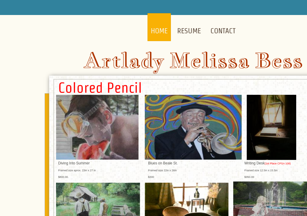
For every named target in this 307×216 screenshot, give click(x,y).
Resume (189, 31)
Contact (223, 31)
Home (159, 31)
